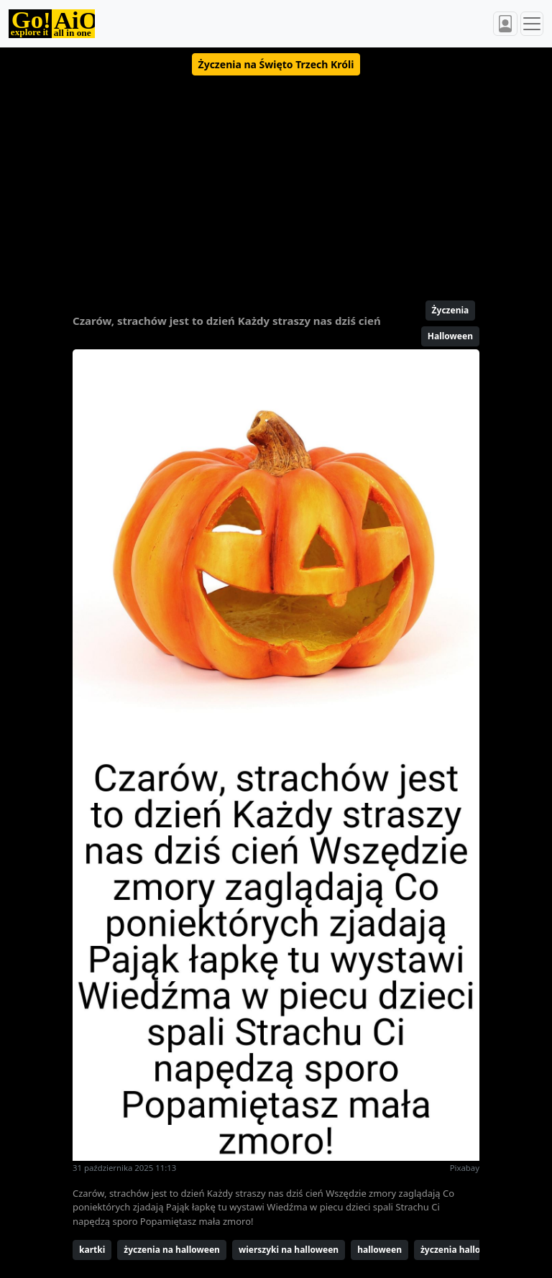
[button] (276, 64)
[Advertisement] (276, 181)
